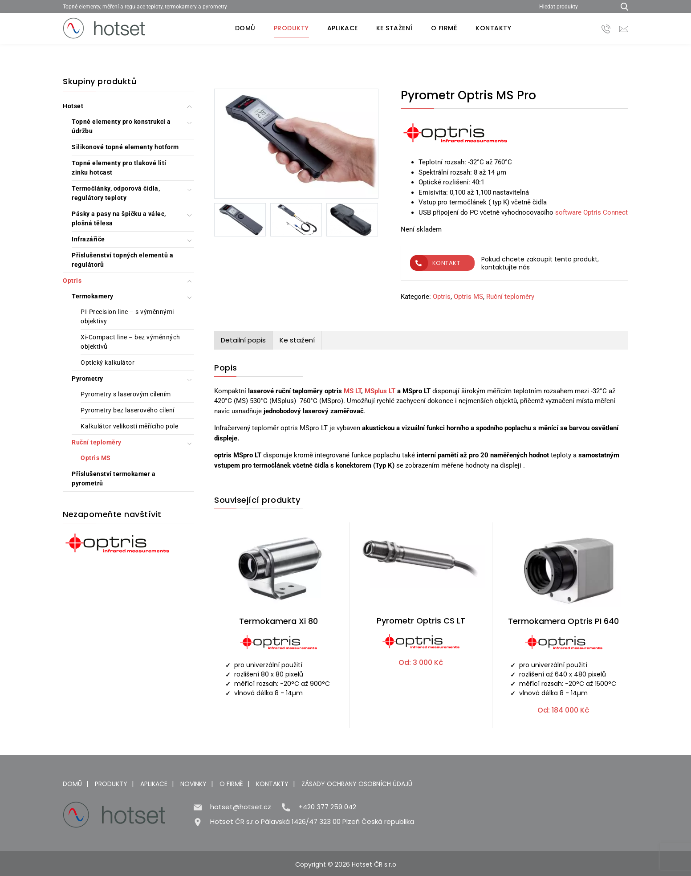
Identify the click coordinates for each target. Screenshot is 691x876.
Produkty (291, 28)
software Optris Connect (591, 212)
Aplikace (342, 28)
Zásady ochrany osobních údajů (356, 783)
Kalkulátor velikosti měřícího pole (129, 426)
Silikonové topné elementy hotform (125, 147)
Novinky (193, 783)
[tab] (243, 340)
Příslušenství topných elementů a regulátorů (122, 260)
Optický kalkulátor (107, 362)
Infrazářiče (88, 239)
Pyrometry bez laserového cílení (128, 410)
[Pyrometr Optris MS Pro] (296, 145)
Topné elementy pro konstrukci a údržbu (121, 126)
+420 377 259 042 (327, 806)
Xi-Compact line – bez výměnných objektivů (130, 342)
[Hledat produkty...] (621, 6)
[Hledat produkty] (573, 6)
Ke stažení (394, 28)
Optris (72, 280)
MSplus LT (380, 391)
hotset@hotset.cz (240, 806)
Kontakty (493, 28)
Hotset (73, 106)
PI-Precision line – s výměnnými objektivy (127, 316)
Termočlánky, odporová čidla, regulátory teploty (116, 193)
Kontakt (435, 263)
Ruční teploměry (97, 442)
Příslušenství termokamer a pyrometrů (113, 478)
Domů (245, 28)
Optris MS (96, 457)
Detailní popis (243, 340)
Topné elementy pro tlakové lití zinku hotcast (119, 167)
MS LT (352, 391)
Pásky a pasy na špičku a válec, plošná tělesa (119, 218)
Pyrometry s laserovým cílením (126, 394)
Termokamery (93, 296)
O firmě (444, 28)
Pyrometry (87, 378)
